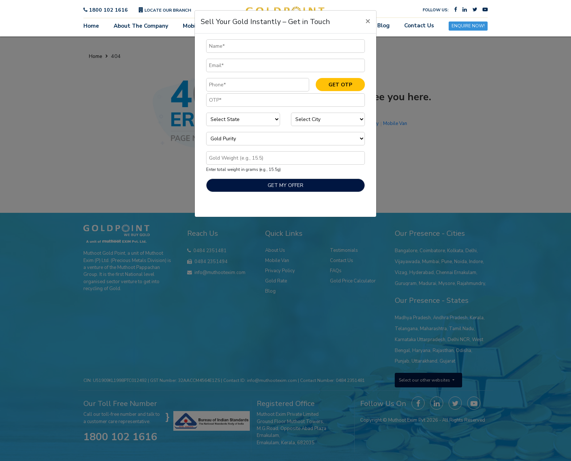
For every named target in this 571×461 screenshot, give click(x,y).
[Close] (367, 21)
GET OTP (340, 84)
